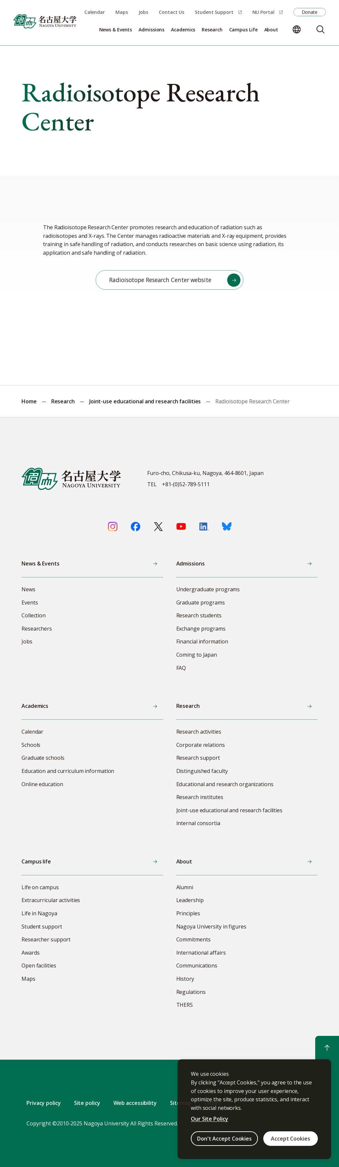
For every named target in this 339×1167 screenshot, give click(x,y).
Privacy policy (43, 1103)
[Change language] (296, 29)
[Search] (320, 29)
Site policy (87, 1103)
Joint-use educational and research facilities (145, 401)
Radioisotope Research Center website (160, 280)
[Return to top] (327, 1048)
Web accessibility (135, 1103)
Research (63, 401)
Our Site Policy (209, 1118)
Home (29, 401)
